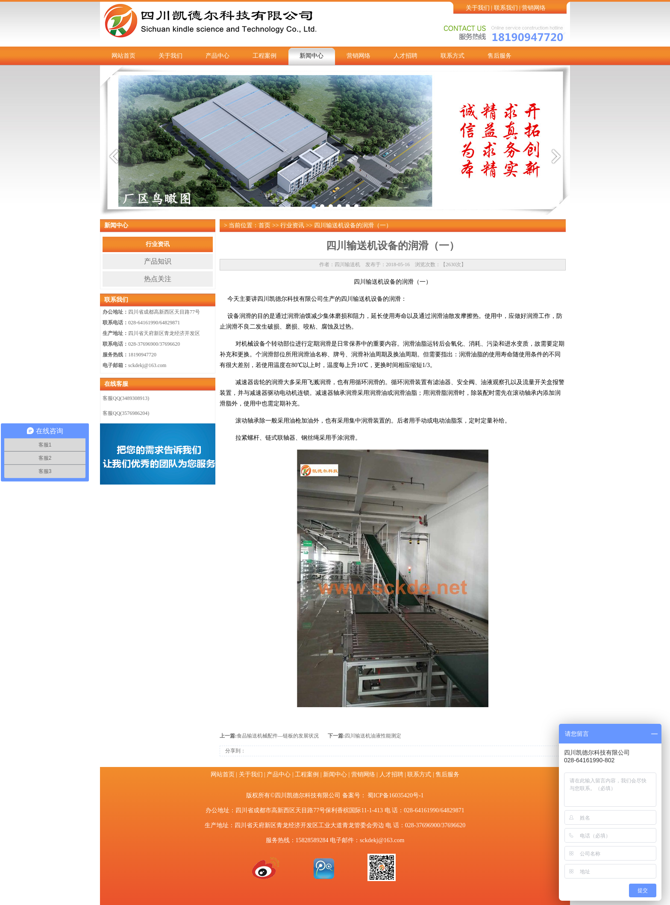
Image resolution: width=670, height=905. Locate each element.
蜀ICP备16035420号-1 (395, 795)
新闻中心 (311, 56)
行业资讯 (158, 244)
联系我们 (506, 8)
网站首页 (123, 56)
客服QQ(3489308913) (126, 398)
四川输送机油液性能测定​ (373, 736)
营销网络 (534, 8)
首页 (264, 225)
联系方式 (452, 56)
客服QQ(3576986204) (126, 413)
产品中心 (217, 56)
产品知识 (157, 261)
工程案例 (264, 56)
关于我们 (478, 8)
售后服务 (499, 56)
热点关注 (157, 278)
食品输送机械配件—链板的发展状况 (278, 736)
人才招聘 (405, 56)
